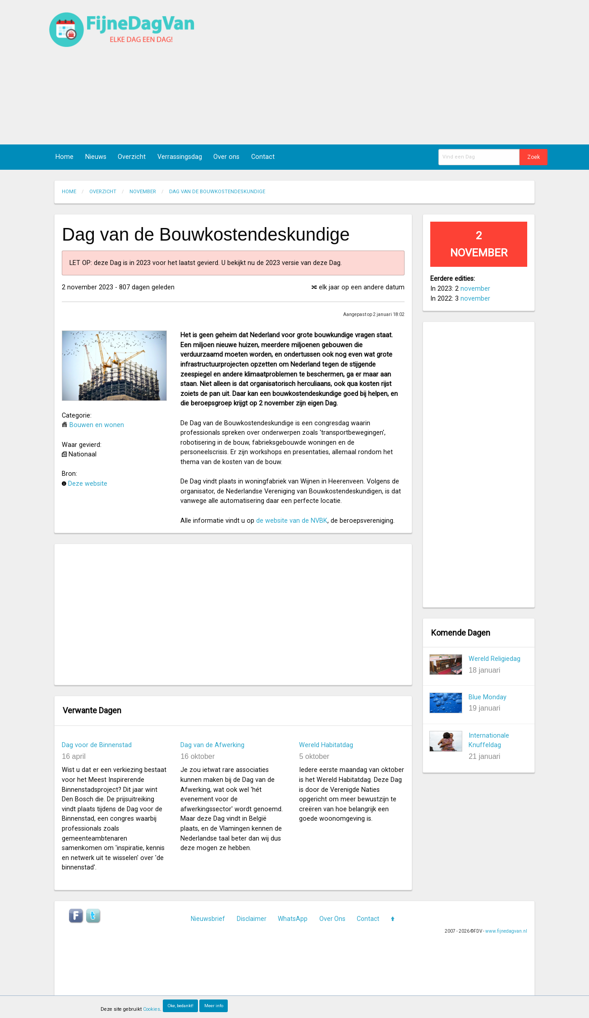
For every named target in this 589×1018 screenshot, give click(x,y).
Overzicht (132, 157)
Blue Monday (487, 697)
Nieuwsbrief (208, 918)
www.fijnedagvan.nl (506, 931)
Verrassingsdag (179, 157)
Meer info (213, 1005)
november (475, 289)
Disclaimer (252, 918)
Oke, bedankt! (180, 1005)
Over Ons (332, 918)
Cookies (151, 1009)
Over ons (226, 157)
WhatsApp (293, 918)
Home (64, 157)
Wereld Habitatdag (326, 745)
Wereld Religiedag (494, 659)
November (142, 192)
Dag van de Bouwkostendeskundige (217, 192)
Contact (263, 157)
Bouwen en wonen (96, 425)
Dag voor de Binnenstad (97, 745)
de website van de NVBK (291, 521)
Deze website (87, 484)
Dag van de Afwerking (212, 745)
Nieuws (95, 157)
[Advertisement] (399, 72)
